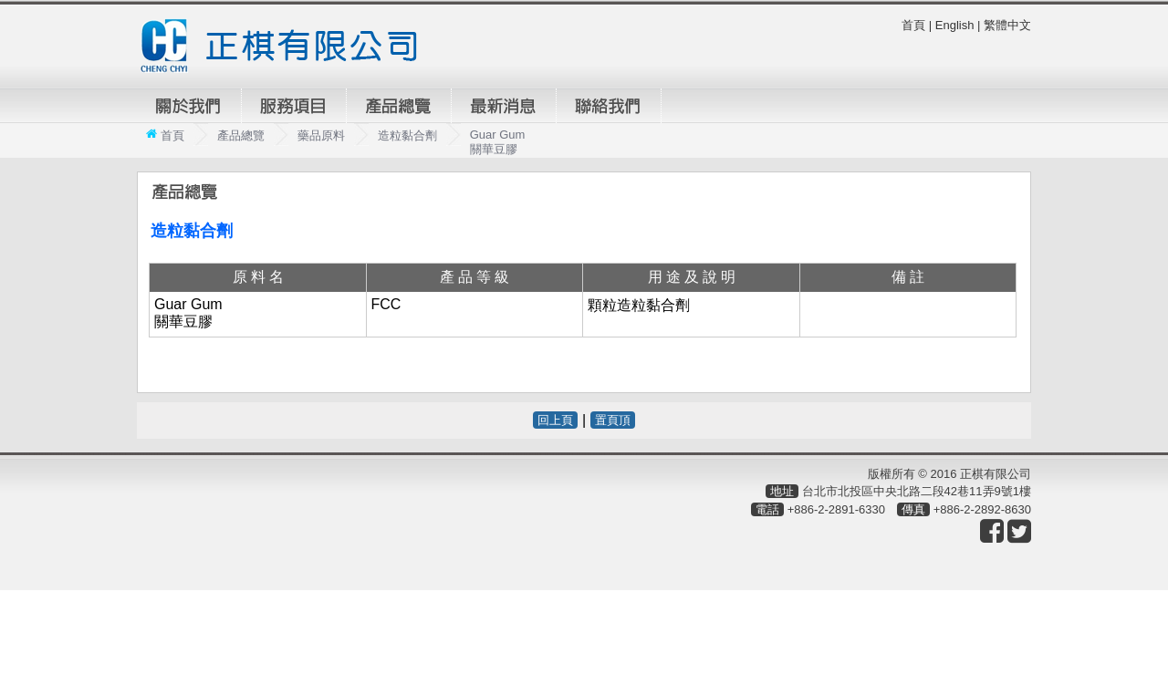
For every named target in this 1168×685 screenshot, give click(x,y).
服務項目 (294, 105)
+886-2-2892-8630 (982, 509)
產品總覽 (399, 105)
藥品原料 (321, 135)
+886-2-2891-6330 (836, 509)
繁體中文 (1007, 25)
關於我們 (189, 105)
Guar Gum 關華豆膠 (498, 142)
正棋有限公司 (286, 46)
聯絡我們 (609, 105)
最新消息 (504, 105)
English (955, 25)
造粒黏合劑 (407, 135)
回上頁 (555, 420)
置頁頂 (613, 420)
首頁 (913, 25)
